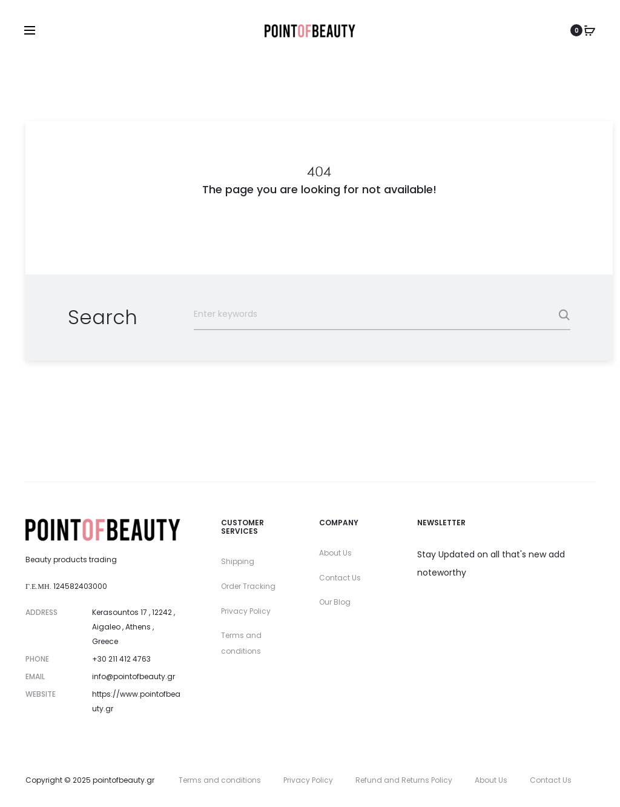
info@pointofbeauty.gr (133, 676)
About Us (335, 553)
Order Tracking (248, 586)
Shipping (237, 561)
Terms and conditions (220, 780)
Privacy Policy (246, 611)
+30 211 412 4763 (121, 659)
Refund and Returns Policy (403, 780)
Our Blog (335, 602)
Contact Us (340, 578)
